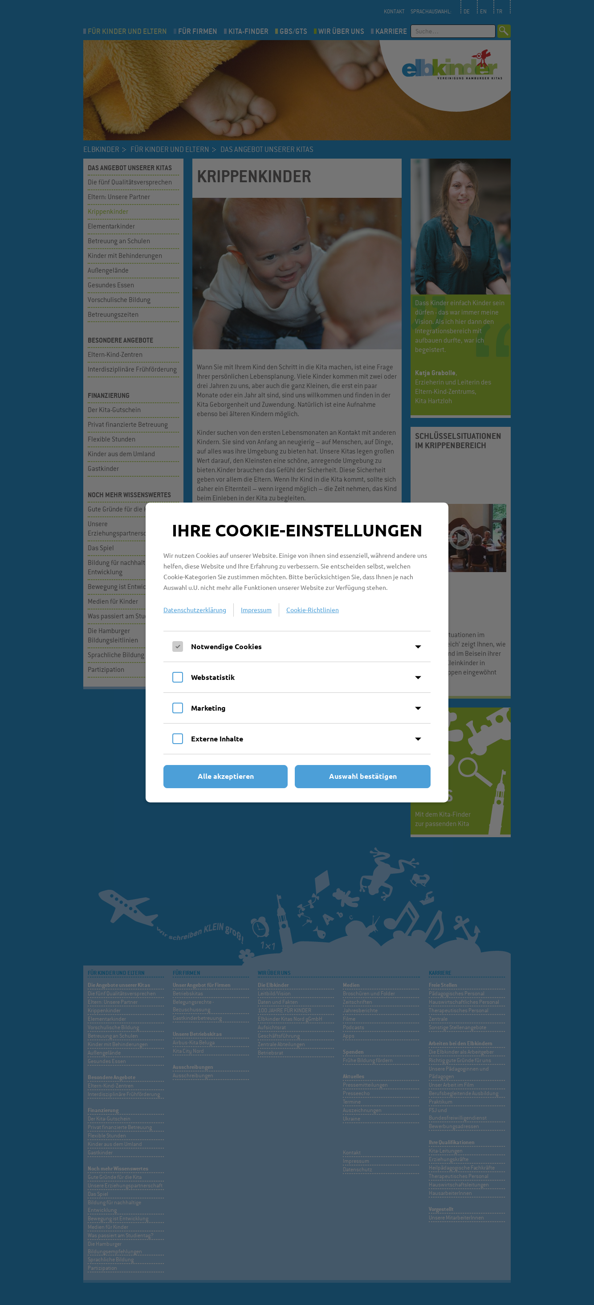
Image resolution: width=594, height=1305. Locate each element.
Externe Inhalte (217, 738)
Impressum (256, 609)
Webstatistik (213, 677)
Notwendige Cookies (226, 646)
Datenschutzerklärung (194, 609)
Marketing (208, 707)
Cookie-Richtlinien (312, 609)
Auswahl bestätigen (363, 776)
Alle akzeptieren (226, 776)
